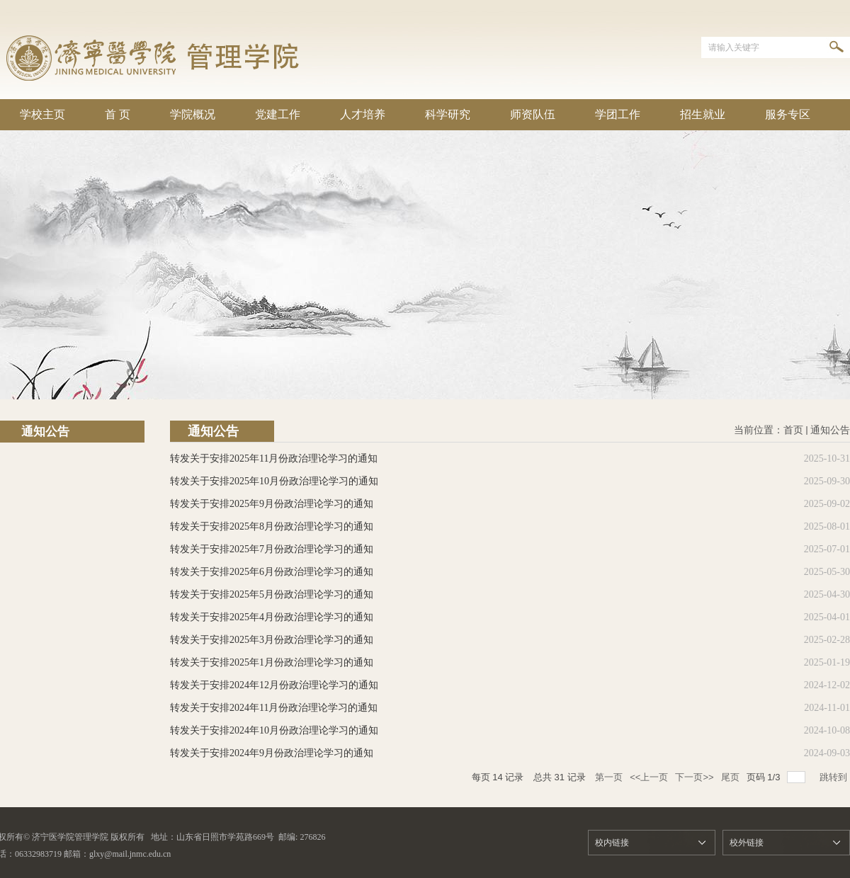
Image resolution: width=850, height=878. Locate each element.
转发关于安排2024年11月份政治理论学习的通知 (274, 707)
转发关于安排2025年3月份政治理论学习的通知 (271, 639)
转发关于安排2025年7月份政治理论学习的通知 (271, 549)
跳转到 (835, 777)
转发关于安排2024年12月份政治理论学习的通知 (274, 685)
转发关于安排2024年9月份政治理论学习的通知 (271, 753)
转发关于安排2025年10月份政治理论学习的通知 (274, 481)
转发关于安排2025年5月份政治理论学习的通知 (271, 594)
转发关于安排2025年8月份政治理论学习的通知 (271, 526)
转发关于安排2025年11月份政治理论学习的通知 (274, 458)
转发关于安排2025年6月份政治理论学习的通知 (271, 571)
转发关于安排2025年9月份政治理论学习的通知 (271, 503)
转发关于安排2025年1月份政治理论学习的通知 (271, 662)
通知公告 (830, 430)
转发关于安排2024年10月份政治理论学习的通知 (274, 730)
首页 (793, 430)
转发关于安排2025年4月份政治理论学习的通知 (271, 617)
